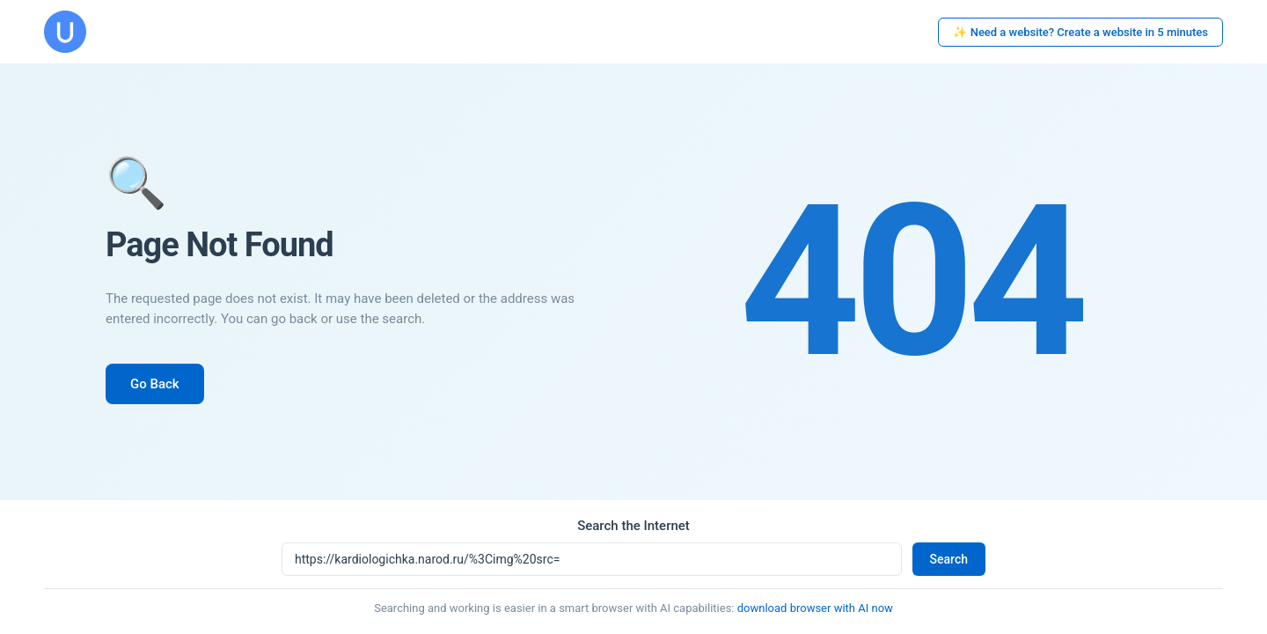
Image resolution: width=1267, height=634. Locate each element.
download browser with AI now (815, 608)
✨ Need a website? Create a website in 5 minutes (1080, 32)
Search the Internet (633, 526)
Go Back (154, 384)
